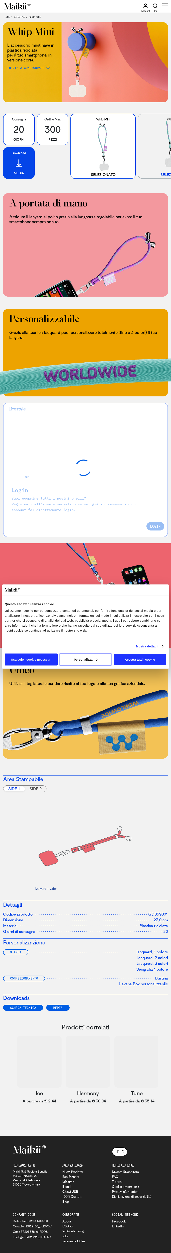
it (120, 1151)
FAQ (115, 1177)
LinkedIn (118, 1226)
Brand (66, 1187)
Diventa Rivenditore (125, 1172)
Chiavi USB (70, 1191)
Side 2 (36, 788)
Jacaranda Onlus (73, 1241)
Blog (65, 1201)
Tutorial (117, 1182)
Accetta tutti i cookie (140, 659)
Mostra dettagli (147, 646)
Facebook (119, 1221)
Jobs (65, 1236)
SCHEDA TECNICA (23, 1007)
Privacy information (125, 1191)
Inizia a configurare (25, 68)
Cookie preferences (125, 1187)
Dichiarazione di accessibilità (131, 1196)
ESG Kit (68, 1226)
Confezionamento (24, 978)
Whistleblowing (73, 1231)
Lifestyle (68, 1182)
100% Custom (72, 1196)
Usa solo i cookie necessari (31, 659)
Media (58, 1007)
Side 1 (14, 788)
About (66, 1221)
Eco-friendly (70, 1177)
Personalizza (85, 659)
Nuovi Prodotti (72, 1172)
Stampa (15, 952)
